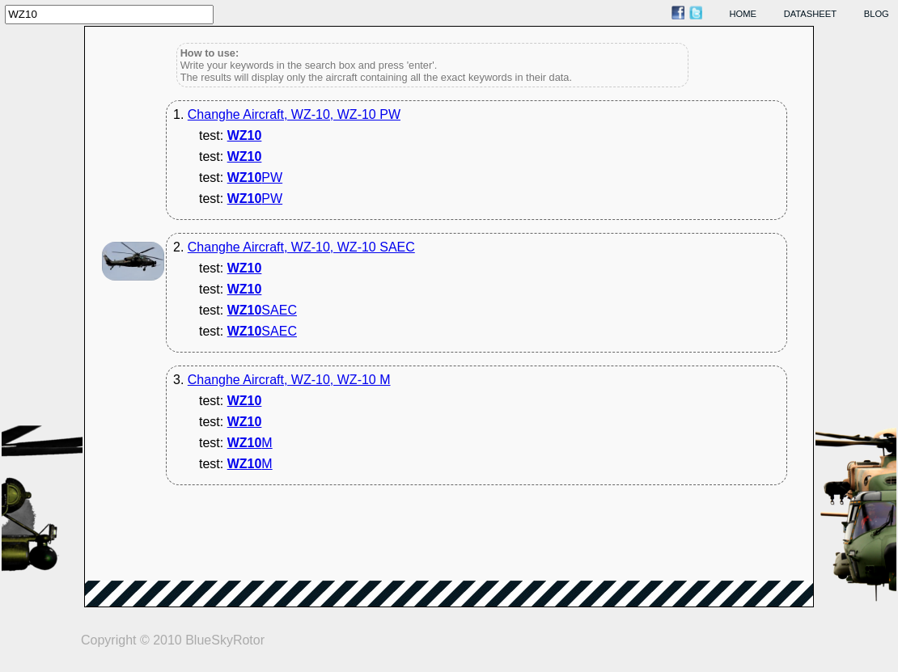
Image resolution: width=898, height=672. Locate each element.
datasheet (810, 14)
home (743, 14)
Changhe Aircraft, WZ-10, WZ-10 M (289, 380)
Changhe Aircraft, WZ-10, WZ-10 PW (294, 114)
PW (254, 177)
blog (876, 14)
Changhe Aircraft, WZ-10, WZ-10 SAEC (301, 247)
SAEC (262, 310)
